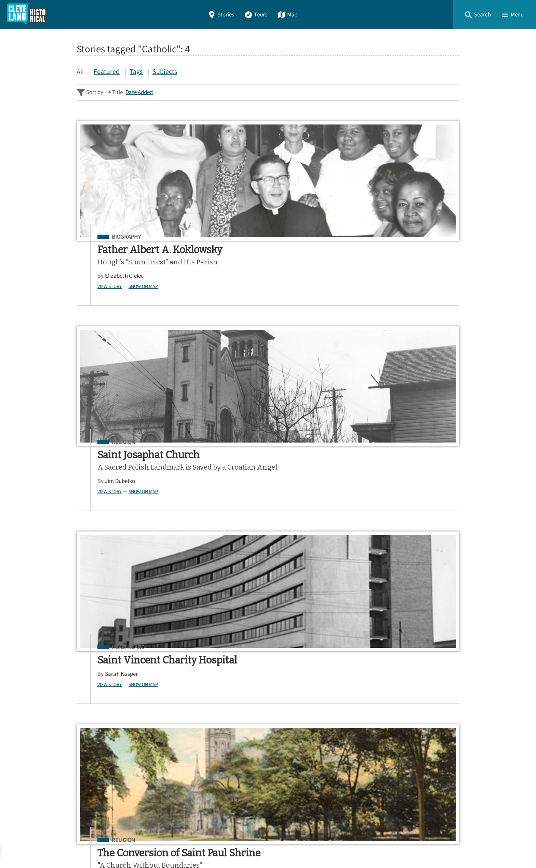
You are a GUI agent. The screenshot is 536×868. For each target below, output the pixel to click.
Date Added (139, 92)
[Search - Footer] (268, 613)
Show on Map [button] (113, 307)
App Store (375, 674)
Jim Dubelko (241, 284)
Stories (220, 14)
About (87, 762)
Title (117, 92)
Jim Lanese (89, 513)
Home (86, 713)
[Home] (26, 14)
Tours (255, 14)
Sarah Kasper (392, 275)
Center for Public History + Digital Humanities (148, 834)
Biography (96, 237)
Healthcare (399, 237)
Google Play (431, 674)
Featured (107, 71)
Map (287, 14)
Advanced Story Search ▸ (107, 630)
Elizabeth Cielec (94, 296)
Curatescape (143, 844)
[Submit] (450, 613)
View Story (80, 307)
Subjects (164, 71)
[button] (477, 14)
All (80, 71)
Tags (136, 71)
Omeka (114, 844)
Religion (244, 237)
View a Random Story (111, 798)
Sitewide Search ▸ (98, 640)
